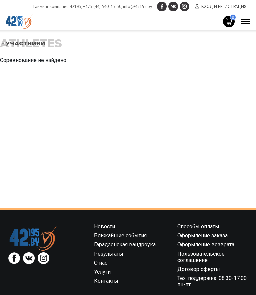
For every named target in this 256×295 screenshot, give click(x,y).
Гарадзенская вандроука (125, 244)
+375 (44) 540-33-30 (101, 6)
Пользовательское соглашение (201, 257)
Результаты (108, 254)
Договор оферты (198, 269)
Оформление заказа (202, 235)
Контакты (106, 281)
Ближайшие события (120, 235)
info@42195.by (136, 6)
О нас (100, 263)
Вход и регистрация (223, 6)
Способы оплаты (198, 226)
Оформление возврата (205, 244)
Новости (104, 226)
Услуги (102, 272)
